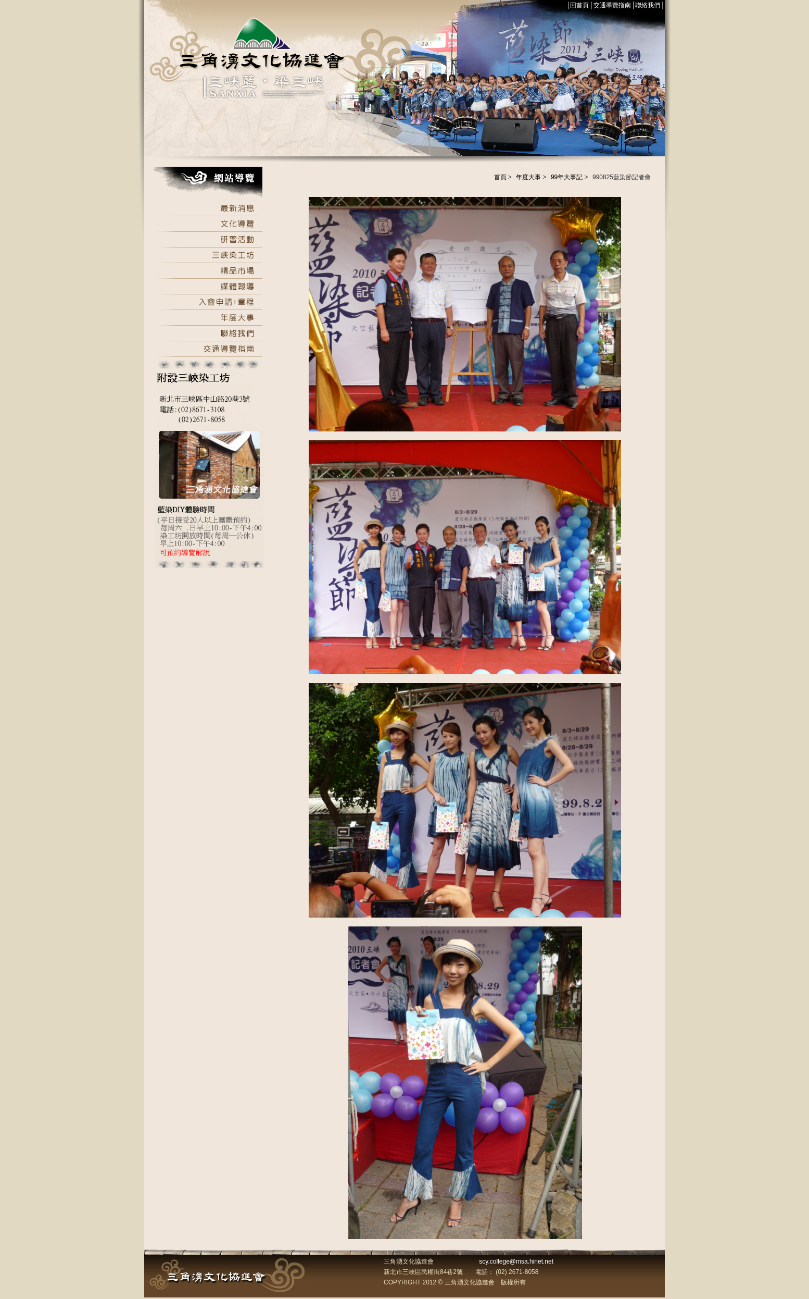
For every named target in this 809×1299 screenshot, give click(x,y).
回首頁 (579, 5)
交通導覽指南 (612, 5)
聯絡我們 (647, 5)
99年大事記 (567, 177)
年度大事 (528, 177)
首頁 (500, 177)
